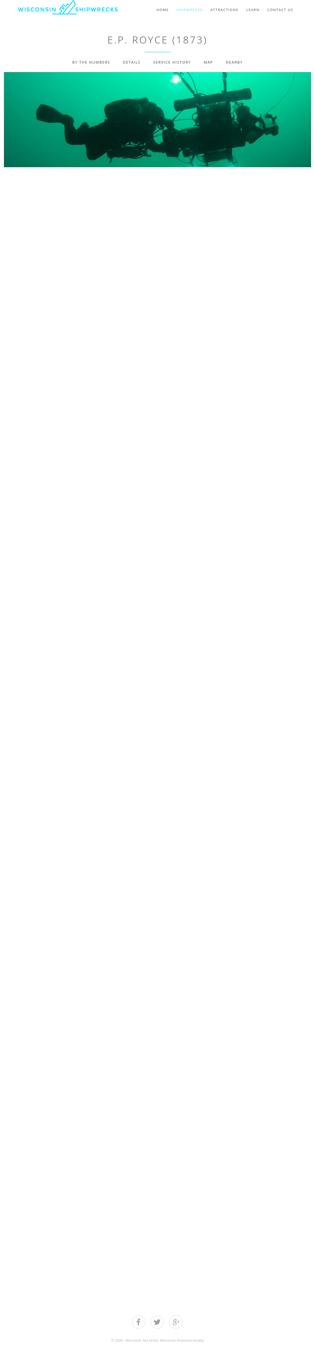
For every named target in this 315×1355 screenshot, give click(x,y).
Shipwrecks (190, 9)
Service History (172, 62)
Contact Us (280, 9)
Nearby (234, 62)
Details (131, 62)
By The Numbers (91, 62)
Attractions (224, 9)
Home (163, 9)
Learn (252, 9)
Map (208, 62)
